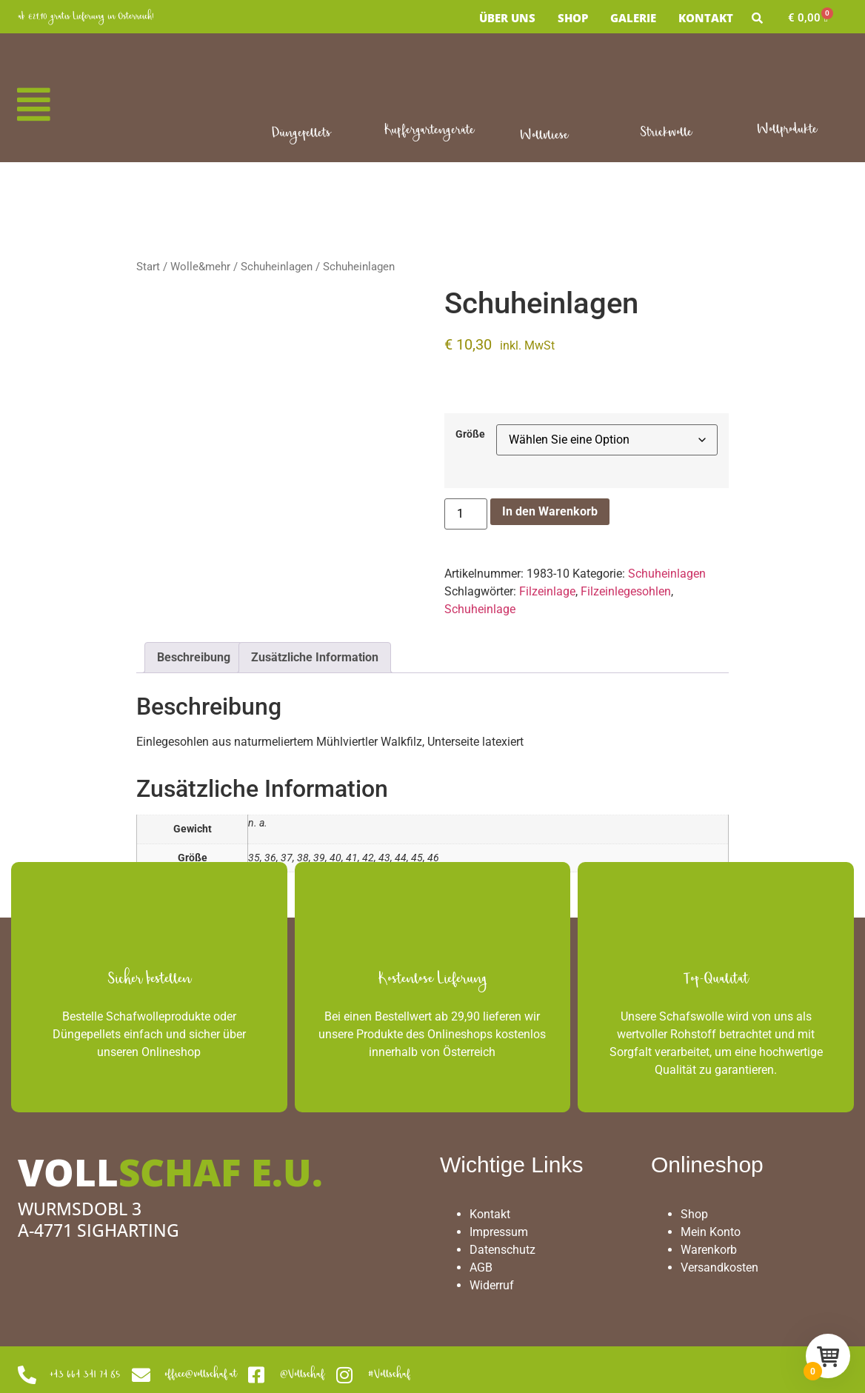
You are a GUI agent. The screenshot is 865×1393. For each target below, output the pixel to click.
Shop (573, 17)
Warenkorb (709, 1250)
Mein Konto (711, 1232)
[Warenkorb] (808, 18)
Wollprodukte (787, 129)
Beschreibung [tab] (193, 657)
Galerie (633, 17)
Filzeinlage (547, 591)
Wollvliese (544, 135)
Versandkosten (719, 1267)
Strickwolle (666, 132)
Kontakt (705, 17)
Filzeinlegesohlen (626, 591)
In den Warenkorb (550, 511)
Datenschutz (502, 1250)
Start (148, 266)
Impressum (499, 1232)
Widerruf (492, 1285)
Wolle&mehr (200, 266)
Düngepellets (301, 133)
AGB (481, 1267)
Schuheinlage (479, 609)
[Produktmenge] (465, 514)
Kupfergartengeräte (429, 130)
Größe (470, 435)
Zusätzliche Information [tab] (314, 657)
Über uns (507, 17)
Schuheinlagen (277, 266)
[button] (34, 105)
